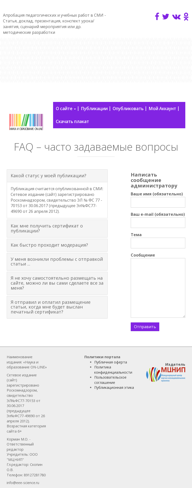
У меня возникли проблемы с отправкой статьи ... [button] (57, 261)
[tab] (57, 176)
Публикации (94, 108)
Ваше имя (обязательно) (158, 199)
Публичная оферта (110, 362)
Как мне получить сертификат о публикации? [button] (47, 228)
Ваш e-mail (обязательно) (158, 220)
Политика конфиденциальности (113, 370)
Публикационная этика (114, 387)
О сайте (66, 108)
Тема (158, 240)
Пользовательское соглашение (110, 380)
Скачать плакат (72, 121)
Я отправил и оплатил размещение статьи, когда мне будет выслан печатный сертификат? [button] (51, 307)
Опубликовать (128, 108)
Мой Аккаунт (162, 108)
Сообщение (158, 285)
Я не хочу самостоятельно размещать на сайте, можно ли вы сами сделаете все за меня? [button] (57, 283)
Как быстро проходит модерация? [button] (49, 245)
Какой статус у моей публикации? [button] (48, 175)
